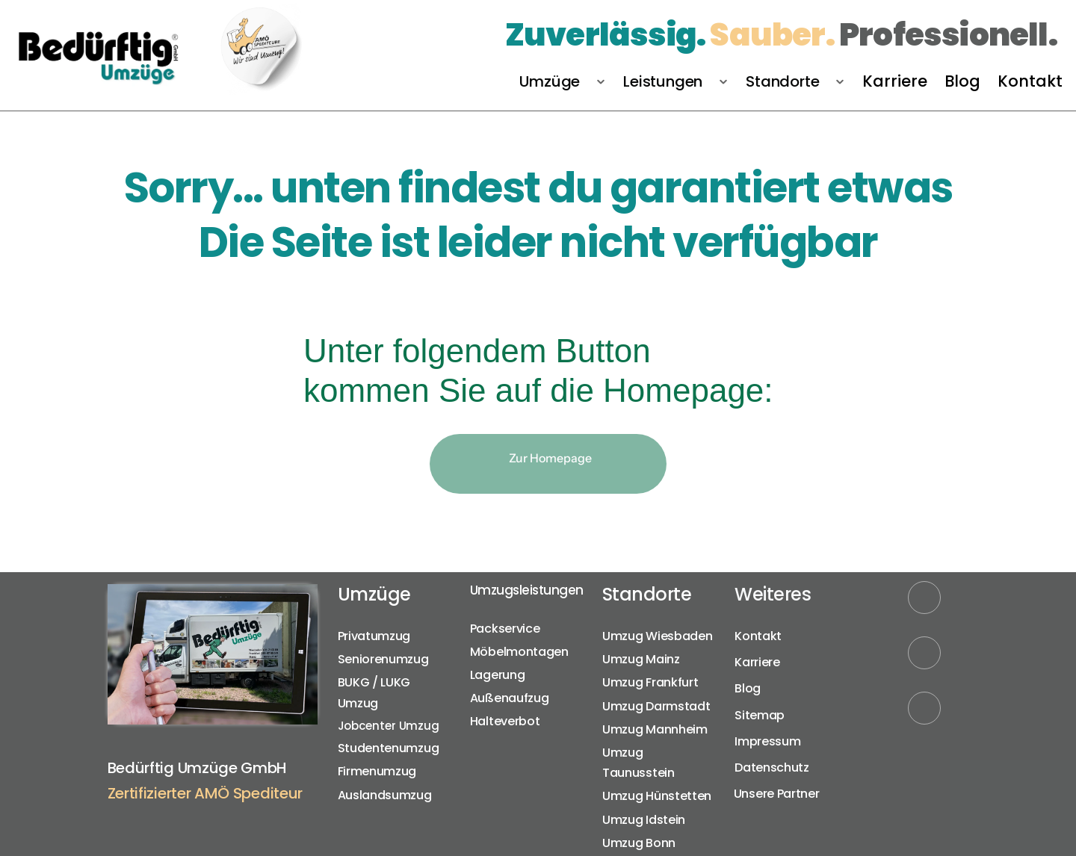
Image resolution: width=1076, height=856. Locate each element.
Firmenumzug (377, 771)
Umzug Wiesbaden (657, 636)
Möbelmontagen (519, 651)
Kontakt (758, 636)
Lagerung (497, 674)
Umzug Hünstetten (656, 795)
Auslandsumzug (385, 795)
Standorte (647, 594)
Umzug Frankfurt (650, 682)
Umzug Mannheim (655, 729)
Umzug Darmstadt (656, 706)
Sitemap (760, 715)
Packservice (505, 628)
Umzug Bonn (638, 843)
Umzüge (374, 594)
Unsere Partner (778, 793)
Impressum (767, 741)
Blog (748, 688)
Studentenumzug (388, 748)
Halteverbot (505, 721)
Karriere (757, 662)
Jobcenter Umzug (389, 726)
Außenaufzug (509, 698)
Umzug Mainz (641, 659)
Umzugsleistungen (527, 590)
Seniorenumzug (383, 659)
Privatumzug (374, 636)
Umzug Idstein (643, 819)
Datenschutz (772, 767)
